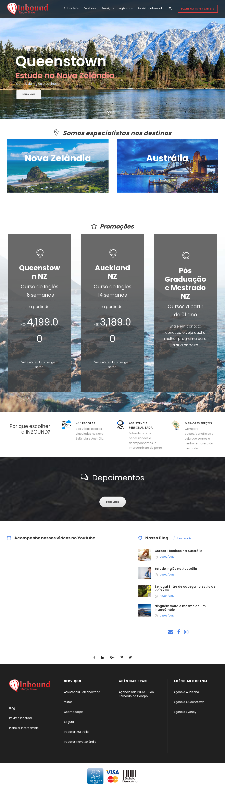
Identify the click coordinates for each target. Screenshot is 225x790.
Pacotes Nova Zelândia (80, 742)
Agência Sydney (185, 712)
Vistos (68, 702)
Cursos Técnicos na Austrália (178, 551)
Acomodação (74, 712)
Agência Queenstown (189, 702)
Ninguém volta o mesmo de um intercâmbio (180, 608)
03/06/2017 (167, 596)
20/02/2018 (167, 557)
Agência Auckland (186, 692)
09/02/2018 (167, 575)
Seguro (69, 722)
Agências (126, 8)
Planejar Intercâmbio (197, 8)
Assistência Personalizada (82, 692)
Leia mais (182, 538)
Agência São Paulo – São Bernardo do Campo (136, 694)
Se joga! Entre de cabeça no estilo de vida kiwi (185, 588)
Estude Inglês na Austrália (176, 569)
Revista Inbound (150, 8)
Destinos (90, 8)
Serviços (108, 8)
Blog (12, 708)
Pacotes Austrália (76, 732)
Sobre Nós (71, 8)
